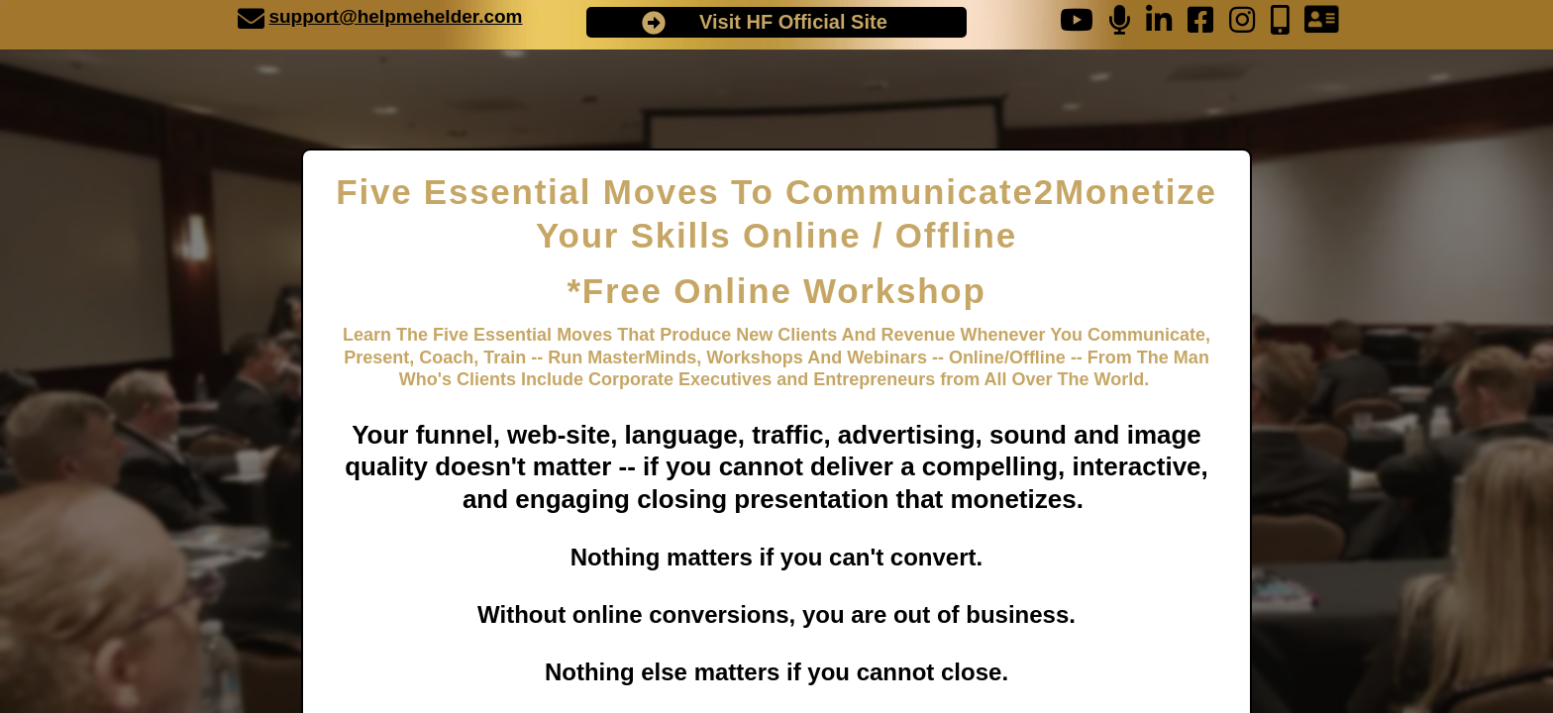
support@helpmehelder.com (395, 16)
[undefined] (251, 18)
